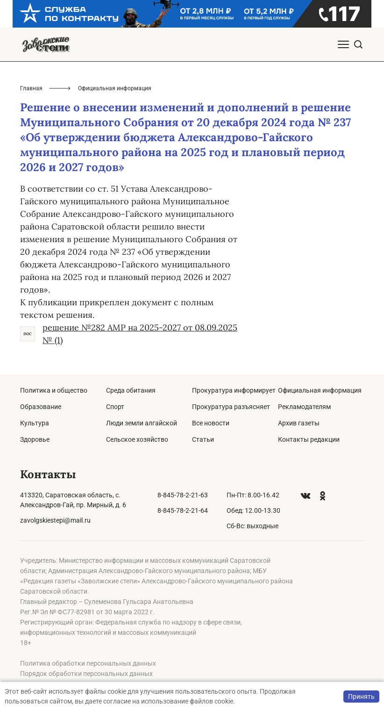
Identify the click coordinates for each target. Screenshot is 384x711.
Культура (34, 423)
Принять (361, 696)
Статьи (203, 439)
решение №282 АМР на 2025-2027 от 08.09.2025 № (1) (128, 333)
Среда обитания (131, 390)
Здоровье (35, 439)
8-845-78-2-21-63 (182, 495)
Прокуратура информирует (234, 390)
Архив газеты (299, 423)
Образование (40, 406)
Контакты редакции (309, 439)
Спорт (115, 406)
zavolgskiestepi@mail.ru (55, 520)
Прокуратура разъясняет (231, 406)
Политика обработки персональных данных (88, 663)
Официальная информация (320, 390)
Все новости (210, 423)
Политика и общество (53, 390)
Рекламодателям (304, 406)
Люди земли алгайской (141, 423)
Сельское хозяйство (137, 439)
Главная (31, 88)
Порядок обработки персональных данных (86, 673)
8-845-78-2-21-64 (182, 510)
